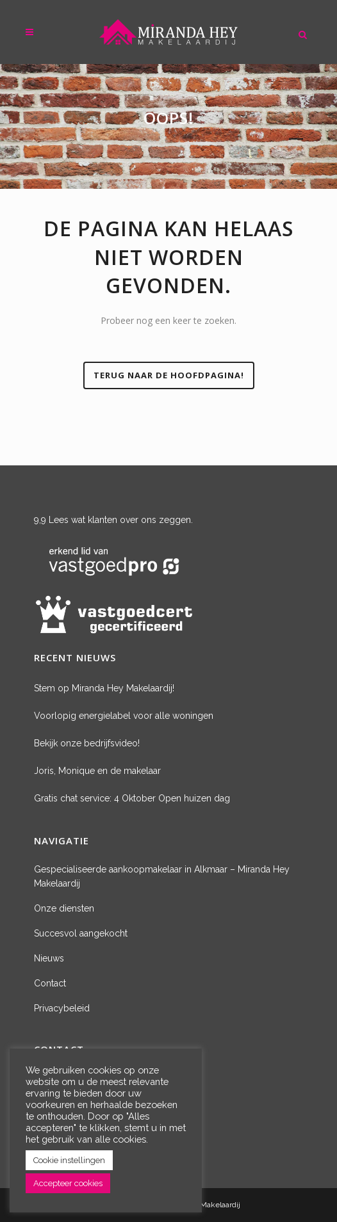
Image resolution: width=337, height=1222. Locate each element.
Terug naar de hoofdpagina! (169, 375)
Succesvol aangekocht (80, 933)
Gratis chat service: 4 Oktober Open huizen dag (132, 798)
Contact (50, 983)
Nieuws (49, 958)
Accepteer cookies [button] (68, 1183)
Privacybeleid (62, 1008)
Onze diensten (64, 908)
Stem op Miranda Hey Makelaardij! (104, 688)
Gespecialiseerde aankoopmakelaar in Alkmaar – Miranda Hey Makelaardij (162, 876)
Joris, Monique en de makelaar (97, 771)
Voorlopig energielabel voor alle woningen (123, 716)
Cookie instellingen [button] (69, 1160)
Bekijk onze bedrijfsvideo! (87, 743)
